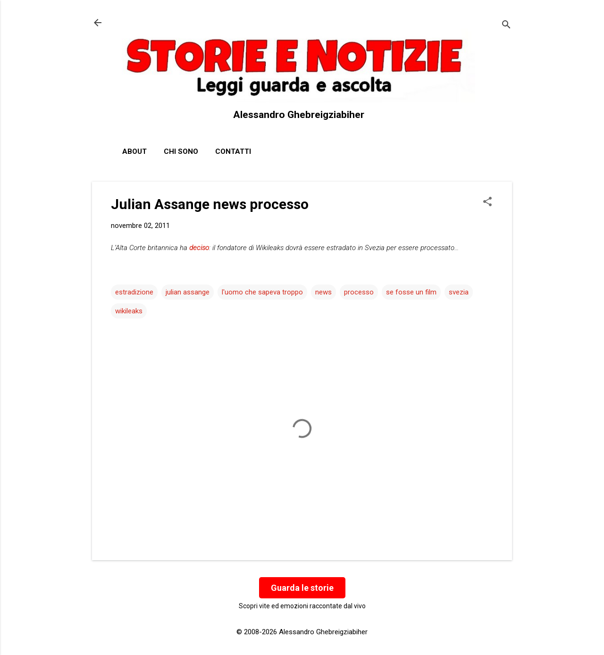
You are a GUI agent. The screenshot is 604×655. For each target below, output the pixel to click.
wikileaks (129, 311)
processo (359, 292)
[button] (487, 202)
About (134, 151)
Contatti (233, 151)
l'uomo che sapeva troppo (262, 292)
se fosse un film (411, 292)
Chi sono (181, 151)
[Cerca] (506, 25)
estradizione (134, 292)
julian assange (188, 292)
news (323, 292)
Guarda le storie (302, 588)
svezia (459, 292)
